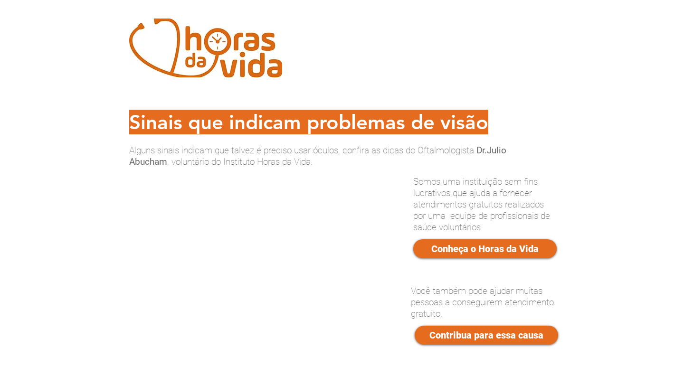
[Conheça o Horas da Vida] (485, 248)
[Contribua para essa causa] (486, 335)
